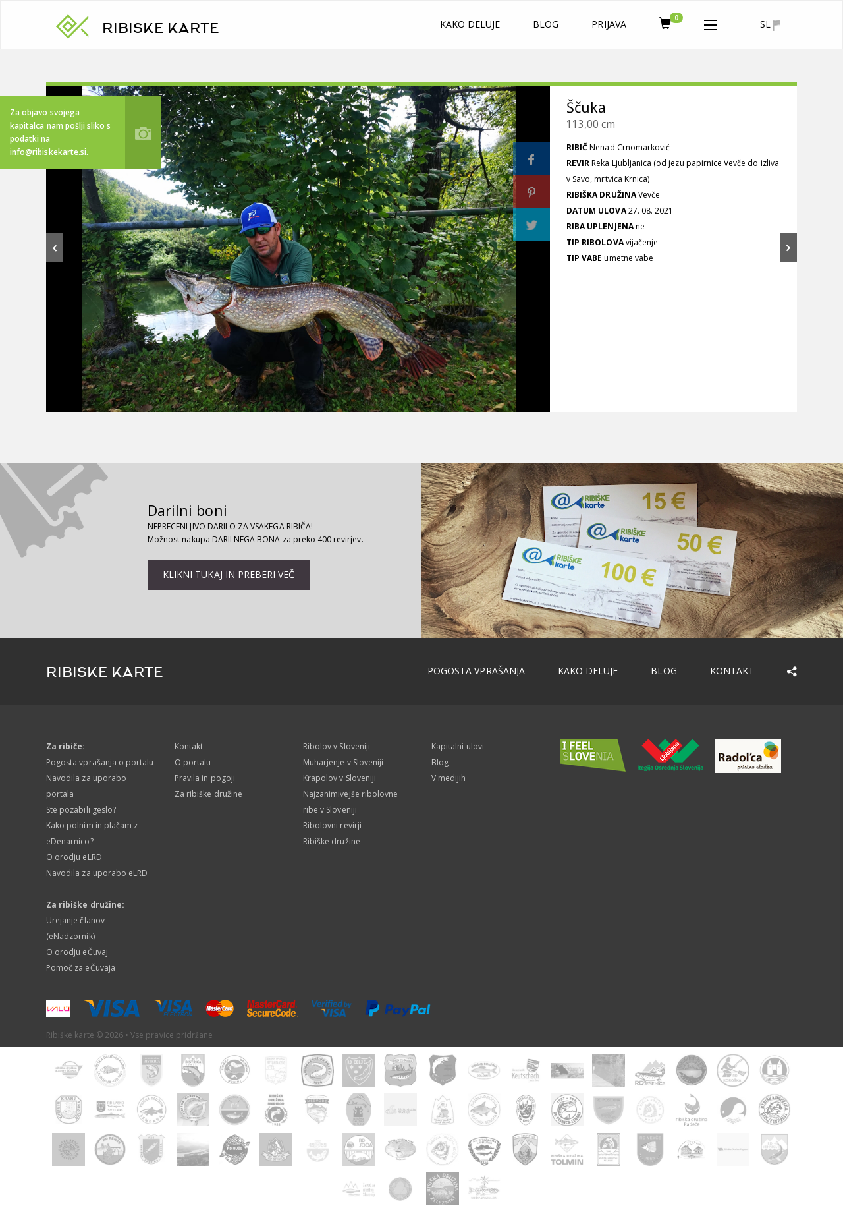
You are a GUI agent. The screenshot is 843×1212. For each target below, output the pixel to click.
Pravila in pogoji (205, 778)
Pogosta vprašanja (476, 670)
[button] (711, 22)
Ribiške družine (331, 841)
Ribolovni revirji (332, 825)
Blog (545, 24)
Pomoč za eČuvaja (80, 967)
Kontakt (732, 670)
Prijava (608, 24)
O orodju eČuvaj (77, 952)
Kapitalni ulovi (457, 746)
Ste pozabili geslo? (81, 809)
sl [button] (770, 24)
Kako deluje (470, 24)
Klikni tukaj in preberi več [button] (228, 574)
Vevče (649, 194)
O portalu (193, 762)
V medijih (448, 778)
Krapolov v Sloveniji (339, 778)
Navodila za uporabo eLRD (97, 873)
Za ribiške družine (208, 793)
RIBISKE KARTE (160, 28)
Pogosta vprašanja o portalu (99, 762)
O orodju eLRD (74, 857)
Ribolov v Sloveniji (336, 746)
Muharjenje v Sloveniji (343, 762)
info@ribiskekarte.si (48, 152)
